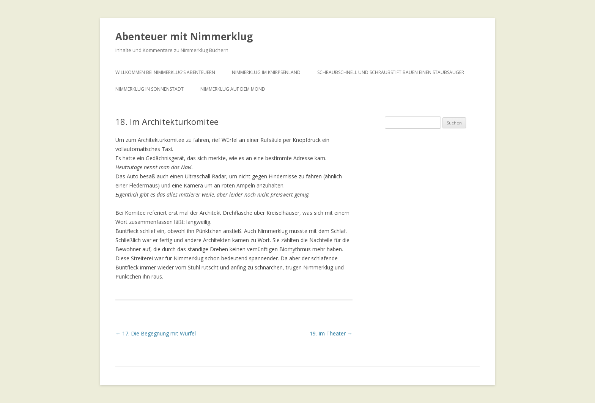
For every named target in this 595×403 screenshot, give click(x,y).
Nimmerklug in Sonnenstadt (149, 89)
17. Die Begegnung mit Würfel (155, 333)
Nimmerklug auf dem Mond (232, 89)
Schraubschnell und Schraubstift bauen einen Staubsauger (390, 72)
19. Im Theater (331, 333)
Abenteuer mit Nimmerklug (184, 36)
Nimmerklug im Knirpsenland (266, 72)
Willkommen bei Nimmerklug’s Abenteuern (165, 72)
